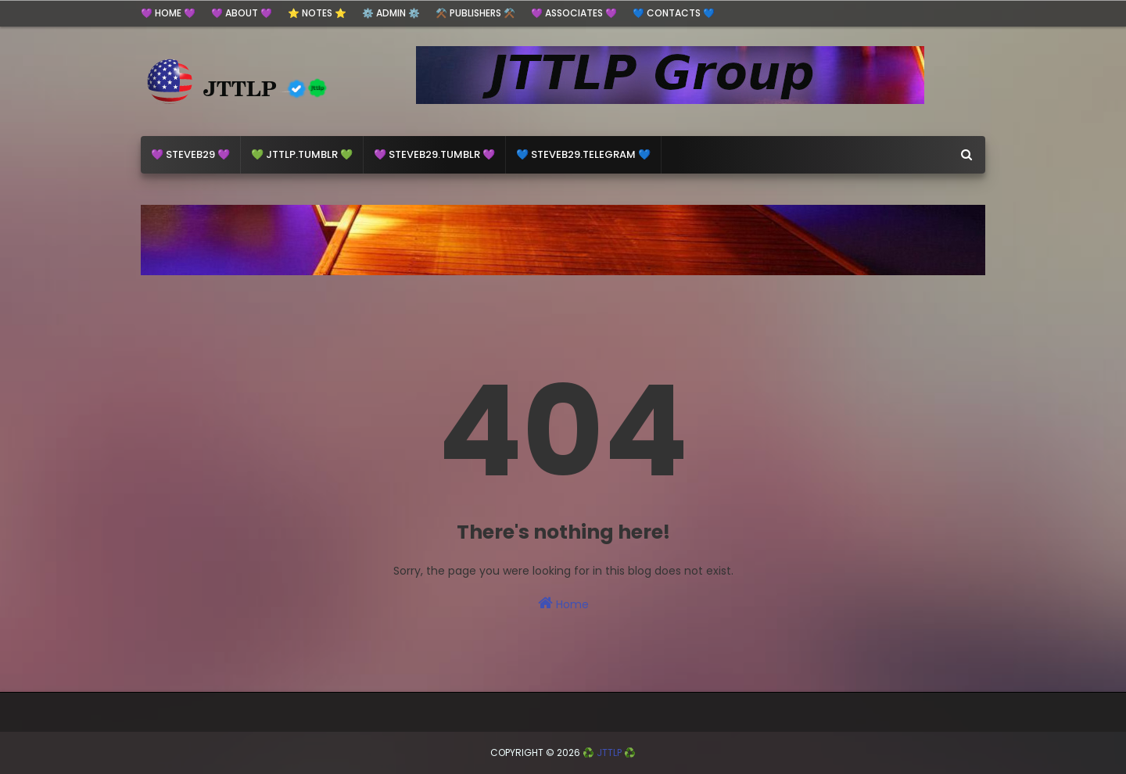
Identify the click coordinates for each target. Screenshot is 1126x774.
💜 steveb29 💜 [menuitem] (190, 154)
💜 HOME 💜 (168, 13)
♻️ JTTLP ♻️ (609, 752)
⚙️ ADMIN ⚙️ (391, 13)
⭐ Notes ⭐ (317, 13)
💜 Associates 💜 (574, 13)
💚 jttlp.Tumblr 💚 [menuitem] (302, 154)
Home (563, 603)
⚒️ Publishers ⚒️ (475, 13)
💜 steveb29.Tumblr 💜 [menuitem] (434, 154)
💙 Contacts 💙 (674, 13)
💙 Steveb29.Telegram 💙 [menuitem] (583, 154)
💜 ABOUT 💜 (241, 13)
